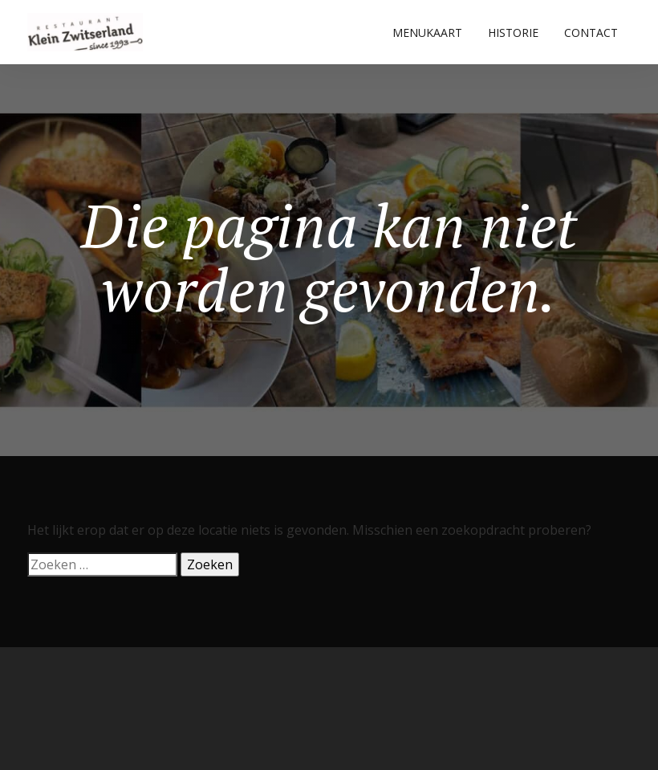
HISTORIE (513, 32)
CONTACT (591, 32)
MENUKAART (427, 32)
